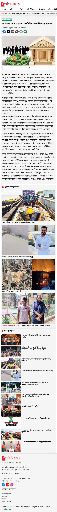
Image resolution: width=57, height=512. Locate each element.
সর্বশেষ (12, 9)
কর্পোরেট (20, 9)
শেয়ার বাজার (41, 9)
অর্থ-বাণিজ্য (30, 9)
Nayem (7, 509)
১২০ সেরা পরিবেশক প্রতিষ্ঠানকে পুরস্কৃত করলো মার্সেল (17, 14)
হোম (4, 9)
